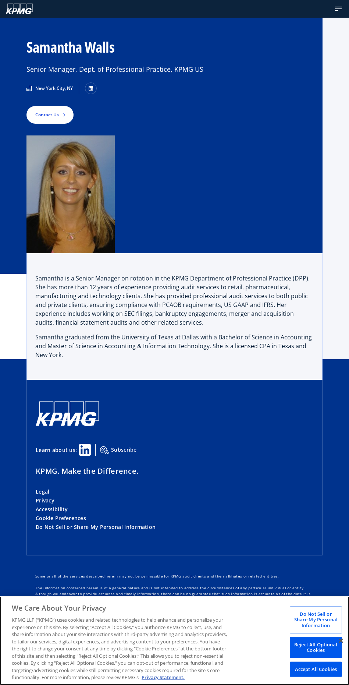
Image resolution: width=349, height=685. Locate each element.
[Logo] (19, 9)
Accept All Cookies (316, 668)
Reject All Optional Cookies (315, 647)
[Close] (341, 640)
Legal (42, 491)
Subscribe (118, 450)
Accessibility (52, 509)
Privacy (45, 500)
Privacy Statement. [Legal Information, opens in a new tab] (163, 677)
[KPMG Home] (67, 424)
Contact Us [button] (47, 115)
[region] (174, 640)
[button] (338, 9)
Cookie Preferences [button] (61, 518)
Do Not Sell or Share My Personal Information (96, 526)
